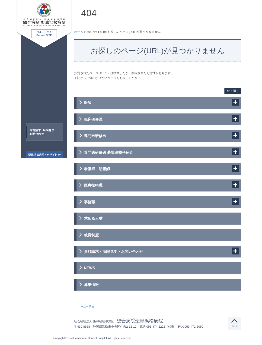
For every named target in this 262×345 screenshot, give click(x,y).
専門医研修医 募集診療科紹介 (108, 152)
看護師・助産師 (47, 91)
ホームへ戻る (86, 306)
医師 (31, 58)
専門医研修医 (38, 80)
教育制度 (91, 235)
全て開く (233, 91)
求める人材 (93, 218)
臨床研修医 (45, 69)
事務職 (41, 112)
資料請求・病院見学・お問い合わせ (113, 252)
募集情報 (91, 285)
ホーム (78, 32)
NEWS (89, 268)
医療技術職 (37, 101)
